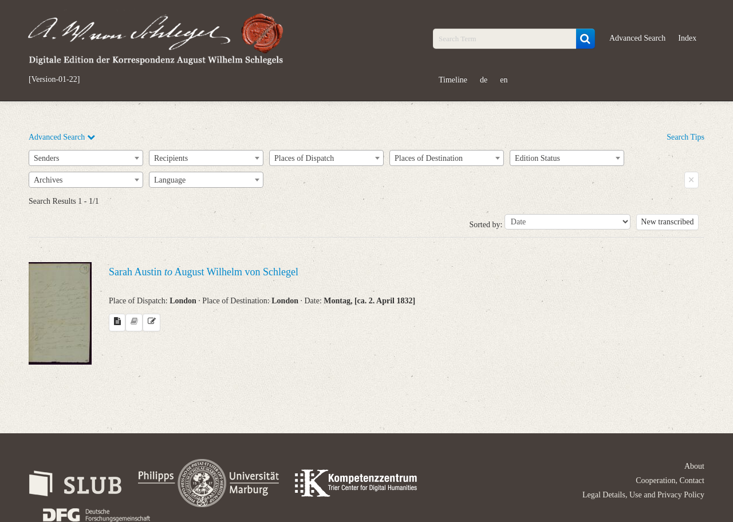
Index (687, 38)
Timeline (453, 80)
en (503, 80)
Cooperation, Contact (670, 480)
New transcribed (667, 221)
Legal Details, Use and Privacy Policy (643, 495)
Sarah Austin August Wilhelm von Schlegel (203, 272)
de (483, 80)
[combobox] (86, 158)
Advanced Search (637, 38)
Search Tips (685, 137)
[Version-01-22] (54, 80)
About (694, 466)
